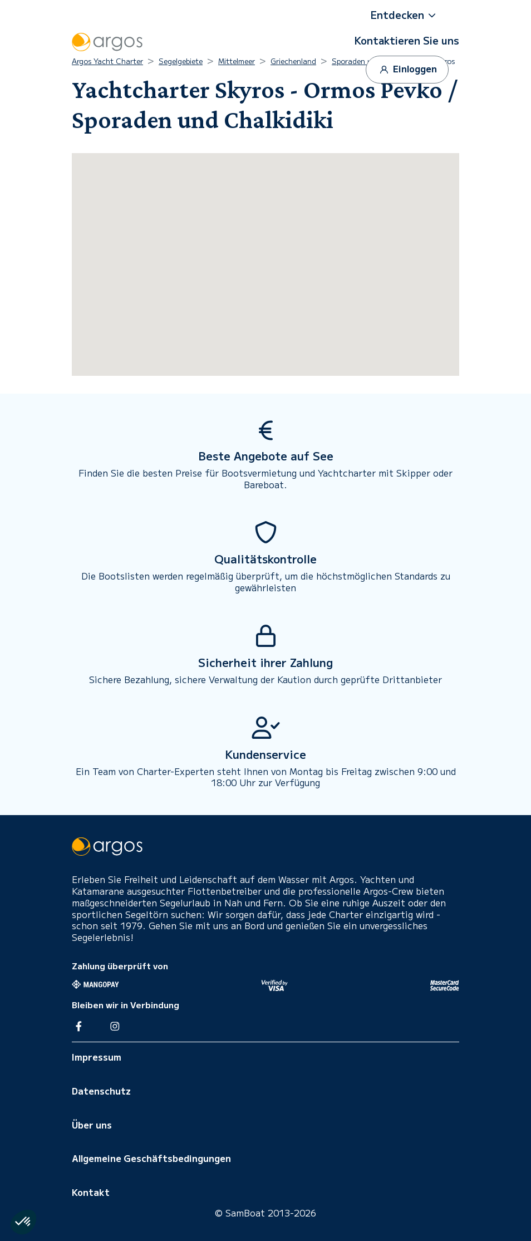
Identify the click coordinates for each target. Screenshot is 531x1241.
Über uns (92, 1124)
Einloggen (407, 69)
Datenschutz (101, 1090)
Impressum (96, 1056)
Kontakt (91, 1192)
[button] (407, 15)
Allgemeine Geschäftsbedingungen (151, 1158)
